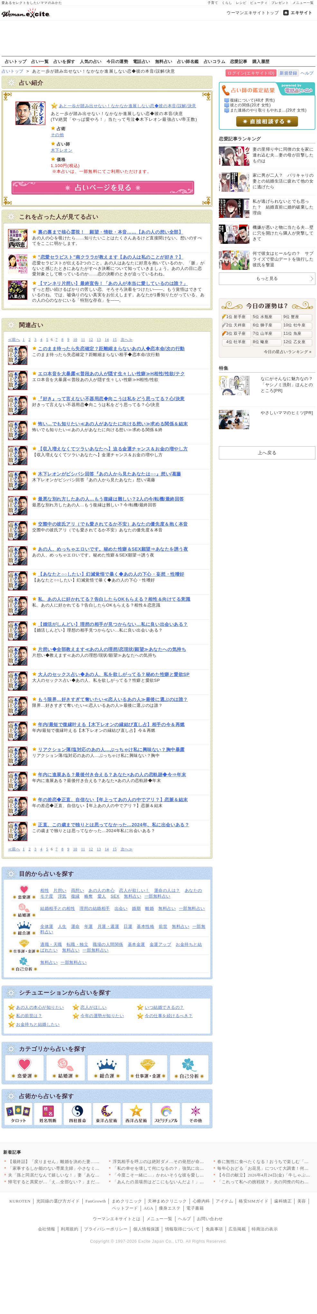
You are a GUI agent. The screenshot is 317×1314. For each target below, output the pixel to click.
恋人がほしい (93, 1007)
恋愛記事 (238, 61)
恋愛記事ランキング (240, 138)
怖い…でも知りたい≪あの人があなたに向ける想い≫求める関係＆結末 (113, 423)
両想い (77, 890)
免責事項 (214, 1229)
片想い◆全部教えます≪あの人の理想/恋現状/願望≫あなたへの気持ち (112, 649)
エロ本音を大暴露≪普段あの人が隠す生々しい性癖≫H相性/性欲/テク (111, 373)
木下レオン (62, 150)
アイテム (224, 1201)
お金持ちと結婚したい (38, 1024)
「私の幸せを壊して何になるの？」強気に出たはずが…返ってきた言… (182, 1168)
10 (75, 340)
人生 (62, 926)
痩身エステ (170, 1208)
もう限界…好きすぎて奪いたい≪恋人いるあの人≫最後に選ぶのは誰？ (113, 699)
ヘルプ (307, 73)
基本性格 (145, 926)
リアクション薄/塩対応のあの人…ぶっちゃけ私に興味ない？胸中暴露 (111, 749)
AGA (149, 1208)
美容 (301, 1201)
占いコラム (215, 61)
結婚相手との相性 (57, 908)
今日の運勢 (117, 61)
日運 (128, 926)
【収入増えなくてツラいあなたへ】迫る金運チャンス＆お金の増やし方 (113, 448)
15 (115, 340)
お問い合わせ (210, 1218)
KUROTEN (20, 1201)
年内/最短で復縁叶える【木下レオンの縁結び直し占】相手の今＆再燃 (111, 724)
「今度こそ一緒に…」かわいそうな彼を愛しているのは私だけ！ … (178, 1175)
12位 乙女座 (294, 342)
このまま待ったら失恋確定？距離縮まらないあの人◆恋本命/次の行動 (111, 348)
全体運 (46, 926)
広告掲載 (237, 1229)
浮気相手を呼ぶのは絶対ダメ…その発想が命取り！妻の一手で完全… (180, 1161)
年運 (88, 926)
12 (91, 340)
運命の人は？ (167, 890)
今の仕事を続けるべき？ (169, 1015)
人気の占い (91, 61)
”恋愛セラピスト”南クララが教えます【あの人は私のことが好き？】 (110, 257)
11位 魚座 (293, 333)
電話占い (141, 61)
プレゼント (280, 2)
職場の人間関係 (108, 944)
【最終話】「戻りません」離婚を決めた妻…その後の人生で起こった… (77, 1161)
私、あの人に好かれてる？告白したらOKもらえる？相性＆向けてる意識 (114, 599)
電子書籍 (195, 1208)
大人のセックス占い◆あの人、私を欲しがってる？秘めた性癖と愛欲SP (114, 674)
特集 (223, 368)
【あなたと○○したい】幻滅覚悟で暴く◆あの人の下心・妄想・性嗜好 (111, 574)
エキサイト (301, 12)
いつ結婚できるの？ (164, 1007)
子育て (213, 2)
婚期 (136, 908)
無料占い (163, 61)
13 (99, 340)
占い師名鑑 (188, 61)
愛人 (102, 896)
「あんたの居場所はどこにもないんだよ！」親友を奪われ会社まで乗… (182, 1181)
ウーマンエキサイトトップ (253, 12)
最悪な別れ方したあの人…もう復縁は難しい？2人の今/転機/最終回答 (111, 499)
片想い (60, 890)
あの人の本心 (102, 890)
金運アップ (161, 944)
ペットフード (125, 1208)
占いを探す (64, 61)
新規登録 (288, 73)
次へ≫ (127, 340)
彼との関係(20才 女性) (250, 105)
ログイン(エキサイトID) (251, 73)
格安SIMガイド (253, 1201)
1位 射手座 (236, 317)
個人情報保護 (146, 1229)
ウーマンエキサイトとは (117, 1218)
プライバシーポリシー (105, 1229)
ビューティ (259, 2)
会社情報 (46, 1229)
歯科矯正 (283, 1201)
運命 (75, 926)
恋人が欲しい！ (134, 890)
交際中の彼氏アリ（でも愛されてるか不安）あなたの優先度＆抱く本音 (113, 524)
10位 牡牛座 (294, 325)
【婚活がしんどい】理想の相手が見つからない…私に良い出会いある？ (113, 624)
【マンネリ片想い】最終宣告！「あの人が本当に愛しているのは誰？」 (113, 283)
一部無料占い (158, 896)
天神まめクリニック (167, 1201)
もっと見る (267, 278)
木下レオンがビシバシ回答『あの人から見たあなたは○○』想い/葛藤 (109, 473)
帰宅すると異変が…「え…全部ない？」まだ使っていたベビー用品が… (77, 1181)
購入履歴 (261, 61)
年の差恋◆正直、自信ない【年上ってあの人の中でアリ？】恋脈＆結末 (113, 799)
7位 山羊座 (263, 333)
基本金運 (136, 944)
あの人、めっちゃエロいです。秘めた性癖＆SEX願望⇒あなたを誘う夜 (113, 549)
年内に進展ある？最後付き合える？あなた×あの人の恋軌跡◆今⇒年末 (112, 774)
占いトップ (16, 61)
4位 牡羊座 (236, 342)
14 (107, 340)
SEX (115, 896)
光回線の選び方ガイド (58, 1201)
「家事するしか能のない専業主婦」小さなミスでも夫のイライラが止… (77, 1168)
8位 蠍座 (260, 342)
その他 (57, 134)
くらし (227, 2)
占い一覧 (40, 61)
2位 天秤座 (236, 325)
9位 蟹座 (291, 317)
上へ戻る (267, 452)
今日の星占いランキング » (288, 352)
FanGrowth (95, 1201)
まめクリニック (127, 1201)
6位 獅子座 (263, 325)
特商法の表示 (265, 1229)
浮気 (62, 896)
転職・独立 (78, 944)
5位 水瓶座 (263, 317)
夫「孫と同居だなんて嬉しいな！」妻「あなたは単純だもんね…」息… (77, 1175)
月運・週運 (108, 926)
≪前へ (14, 340)
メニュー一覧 (303, 2)
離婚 (149, 908)
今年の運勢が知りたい (102, 1015)
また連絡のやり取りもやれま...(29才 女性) (268, 110)
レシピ (241, 2)
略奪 (88, 896)
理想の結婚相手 (94, 908)
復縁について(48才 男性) (252, 100)
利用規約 (69, 1229)
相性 (44, 890)
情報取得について (182, 1229)
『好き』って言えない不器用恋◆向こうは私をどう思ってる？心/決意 (111, 398)
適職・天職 (51, 944)
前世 (163, 926)
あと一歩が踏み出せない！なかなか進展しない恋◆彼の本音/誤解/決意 (127, 105)
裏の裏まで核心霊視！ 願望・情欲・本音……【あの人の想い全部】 (110, 232)
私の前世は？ (29, 1015)
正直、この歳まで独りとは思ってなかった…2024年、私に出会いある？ (113, 824)
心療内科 (201, 1201)
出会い (121, 908)
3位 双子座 (236, 333)
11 (83, 340)
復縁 (75, 896)
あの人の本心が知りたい (40, 1007)
